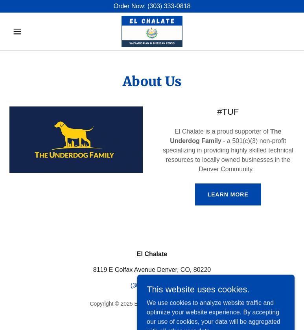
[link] (152, 31)
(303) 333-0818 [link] (152, 285)
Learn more (228, 194)
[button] (30, 31)
